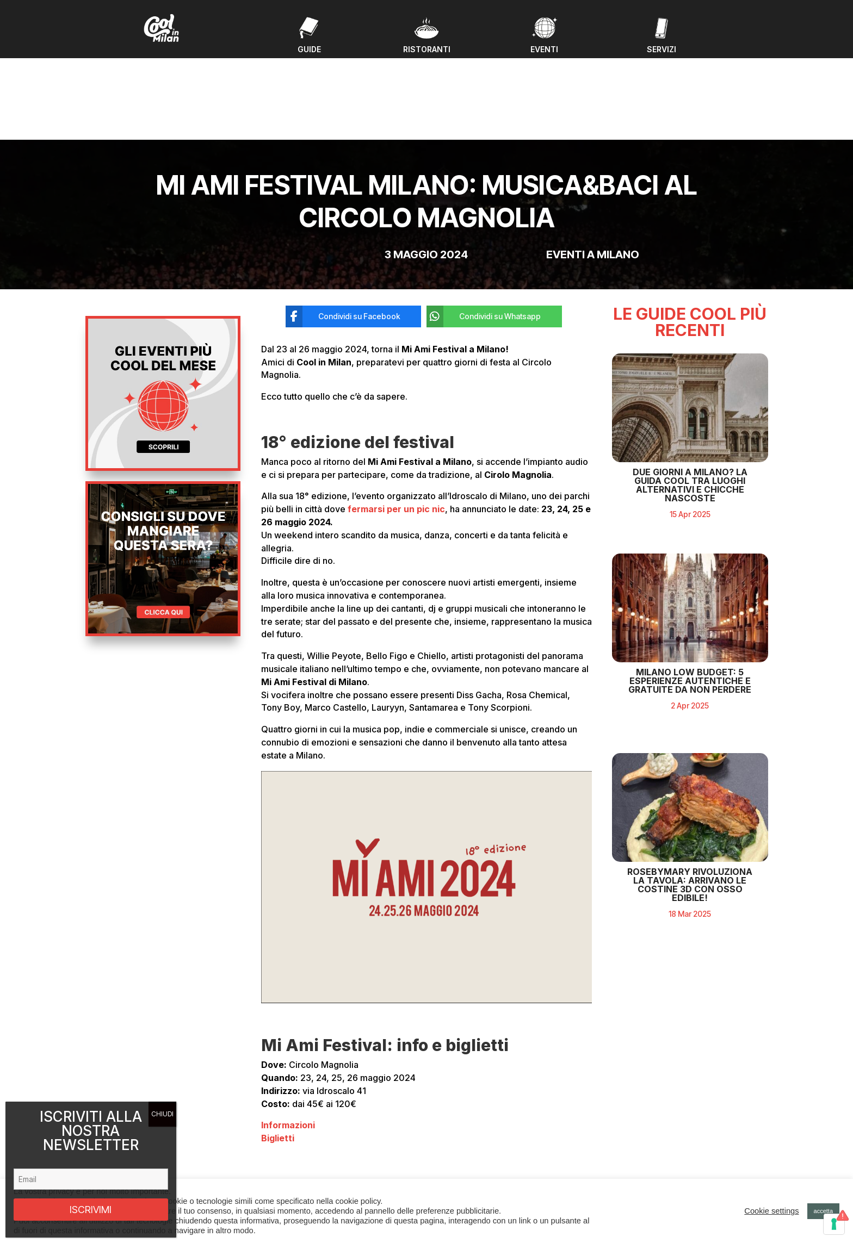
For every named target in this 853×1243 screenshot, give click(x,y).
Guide (275, 1145)
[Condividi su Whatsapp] (486, 229)
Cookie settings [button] (771, 1211)
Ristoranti (280, 1158)
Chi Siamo (281, 1171)
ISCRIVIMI (91, 1209)
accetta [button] (823, 1211)
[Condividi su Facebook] (345, 229)
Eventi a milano (592, 166)
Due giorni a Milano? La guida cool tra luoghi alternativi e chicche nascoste (690, 535)
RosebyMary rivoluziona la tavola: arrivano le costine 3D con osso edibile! (689, 935)
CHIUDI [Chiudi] (162, 1114)
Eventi (275, 1132)
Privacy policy (653, 1153)
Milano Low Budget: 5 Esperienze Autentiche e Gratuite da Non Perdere (689, 731)
